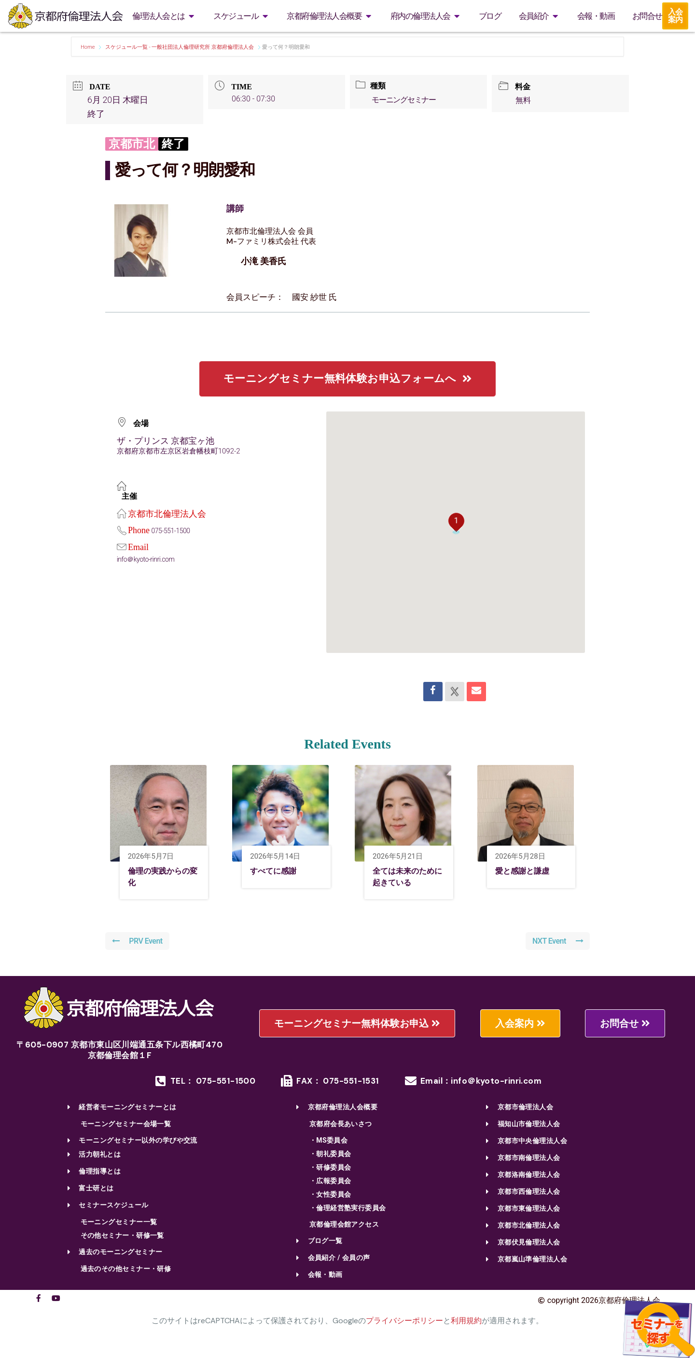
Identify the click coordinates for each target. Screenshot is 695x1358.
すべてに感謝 (279, 871)
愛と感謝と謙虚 (529, 871)
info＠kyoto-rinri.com (148, 559)
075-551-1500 (172, 531)
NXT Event (557, 943)
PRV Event (138, 943)
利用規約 (466, 1323)
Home (88, 47)
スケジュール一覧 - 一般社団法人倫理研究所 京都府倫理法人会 (179, 47)
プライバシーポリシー (404, 1323)
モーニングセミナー (406, 99)
